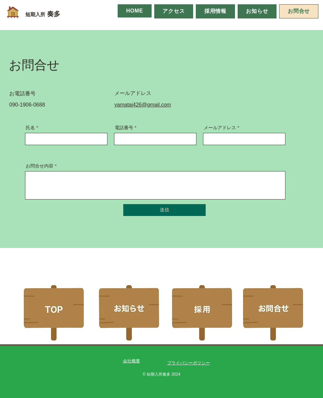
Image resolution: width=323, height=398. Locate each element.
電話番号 (124, 127)
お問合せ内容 (39, 166)
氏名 (30, 127)
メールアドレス (220, 127)
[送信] (164, 210)
